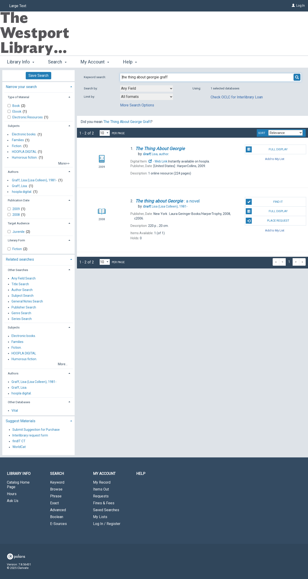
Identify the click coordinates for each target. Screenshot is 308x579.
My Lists (100, 517)
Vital (14, 410)
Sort (261, 133)
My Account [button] (94, 62)
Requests (101, 496)
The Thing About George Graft (127, 122)
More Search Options (137, 105)
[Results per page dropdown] (105, 133)
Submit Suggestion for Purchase (36, 429)
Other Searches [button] (18, 270)
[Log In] (293, 5)
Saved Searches (106, 510)
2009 (16, 209)
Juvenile (18, 232)
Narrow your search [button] (21, 87)
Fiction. (17, 146)
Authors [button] (13, 172)
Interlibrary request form (30, 435)
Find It (264, 202)
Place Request (267, 221)
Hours (12, 494)
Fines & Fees (103, 503)
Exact (54, 503)
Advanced (58, 510)
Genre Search (21, 313)
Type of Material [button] (18, 97)
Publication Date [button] (18, 200)
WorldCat (19, 447)
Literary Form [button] (16, 240)
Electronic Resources (27, 117)
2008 (16, 215)
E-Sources (58, 524)
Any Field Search (23, 278)
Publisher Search (23, 307)
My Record (101, 482)
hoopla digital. (22, 192)
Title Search (20, 284)
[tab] (38, 86)
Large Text (17, 6)
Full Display (266, 149)
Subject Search (22, 296)
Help (140, 473)
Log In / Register (106, 524)
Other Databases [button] (19, 402)
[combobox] (146, 88)
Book (16, 106)
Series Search (21, 319)
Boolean (56, 517)
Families (18, 140)
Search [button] (57, 62)
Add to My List (274, 159)
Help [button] (130, 62)
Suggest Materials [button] (20, 421)
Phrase (56, 496)
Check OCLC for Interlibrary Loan (237, 97)
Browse (56, 489)
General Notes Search (27, 301)
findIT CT (18, 441)
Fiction (17, 249)
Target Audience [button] (18, 223)
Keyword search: (95, 77)
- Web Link (157, 161)
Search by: (91, 88)
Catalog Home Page (18, 484)
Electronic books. (24, 134)
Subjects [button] (14, 126)
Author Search (22, 290)
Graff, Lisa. (20, 186)
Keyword (57, 482)
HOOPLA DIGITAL (24, 152)
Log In (300, 5)
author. (156, 154)
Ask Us (12, 501)
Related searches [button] (20, 259)
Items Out (101, 489)
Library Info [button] (20, 62)
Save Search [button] (38, 75)
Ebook (17, 111)
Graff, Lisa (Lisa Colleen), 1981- (34, 180)
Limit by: (90, 96)
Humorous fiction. (24, 157)
